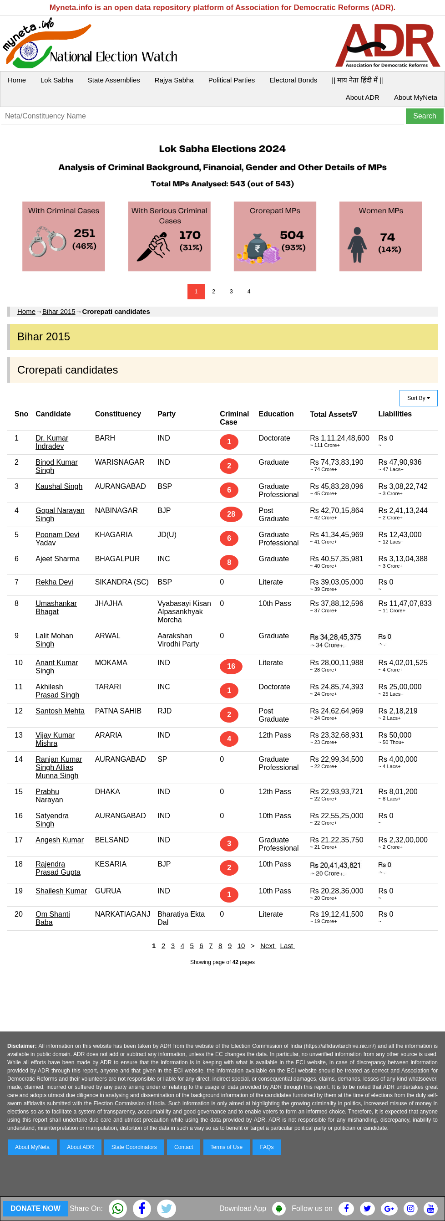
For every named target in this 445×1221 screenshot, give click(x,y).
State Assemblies (114, 80)
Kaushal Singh (58, 486)
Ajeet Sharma (57, 559)
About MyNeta (415, 97)
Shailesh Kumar (61, 891)
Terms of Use (227, 1147)
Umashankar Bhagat (56, 608)
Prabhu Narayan (49, 796)
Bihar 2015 (59, 311)
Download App (242, 1208)
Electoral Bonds (293, 80)
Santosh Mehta (60, 711)
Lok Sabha (56, 80)
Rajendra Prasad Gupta (58, 868)
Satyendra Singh (52, 820)
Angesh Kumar (59, 840)
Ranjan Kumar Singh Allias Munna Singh (58, 767)
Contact (183, 1147)
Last (287, 945)
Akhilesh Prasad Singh (57, 691)
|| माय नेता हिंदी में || (357, 80)
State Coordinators (134, 1147)
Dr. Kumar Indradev (51, 442)
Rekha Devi (54, 582)
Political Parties (231, 80)
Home (17, 80)
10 (241, 945)
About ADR (362, 97)
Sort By (418, 398)
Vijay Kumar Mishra (55, 739)
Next (268, 945)
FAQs (266, 1147)
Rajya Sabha (174, 80)
